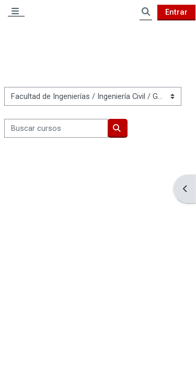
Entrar (176, 12)
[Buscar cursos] (56, 128)
